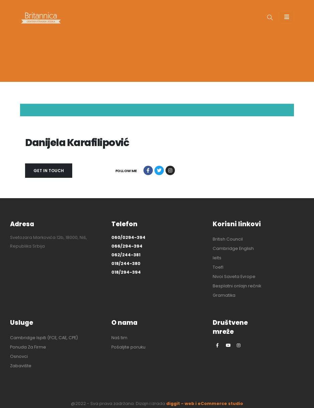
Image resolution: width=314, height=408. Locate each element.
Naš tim (119, 338)
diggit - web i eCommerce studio (204, 403)
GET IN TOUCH (48, 170)
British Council (228, 239)
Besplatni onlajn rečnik (237, 286)
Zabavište (20, 366)
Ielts (217, 258)
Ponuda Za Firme (28, 347)
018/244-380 (125, 263)
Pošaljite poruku (128, 347)
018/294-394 (126, 272)
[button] (270, 18)
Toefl (218, 267)
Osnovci (19, 356)
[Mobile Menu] (287, 16)
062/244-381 (125, 255)
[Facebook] (217, 345)
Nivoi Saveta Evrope (234, 276)
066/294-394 (126, 246)
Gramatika (224, 295)
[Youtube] (228, 345)
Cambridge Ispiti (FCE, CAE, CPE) (44, 338)
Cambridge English (233, 248)
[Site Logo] (41, 17)
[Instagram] (238, 345)
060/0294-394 (128, 237)
